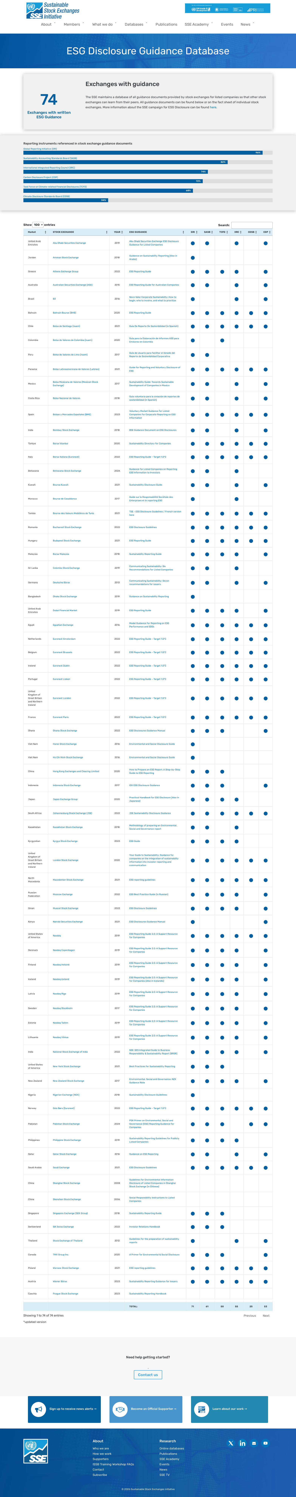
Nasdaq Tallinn (60, 1022)
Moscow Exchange (63, 894)
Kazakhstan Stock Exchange (68, 827)
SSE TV (165, 1475)
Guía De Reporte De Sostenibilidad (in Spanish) (153, 326)
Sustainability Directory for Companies (150, 443)
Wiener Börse (60, 1281)
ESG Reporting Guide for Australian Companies (154, 285)
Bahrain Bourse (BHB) (64, 312)
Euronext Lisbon (61, 679)
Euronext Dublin (61, 665)
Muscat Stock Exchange (65, 908)
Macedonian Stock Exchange (68, 879)
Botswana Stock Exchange (67, 471)
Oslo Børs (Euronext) (64, 1108)
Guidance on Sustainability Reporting (149, 596)
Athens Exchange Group (65, 271)
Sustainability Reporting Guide (145, 554)
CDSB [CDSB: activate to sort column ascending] (251, 232)
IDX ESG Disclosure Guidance (144, 785)
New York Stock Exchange (66, 1066)
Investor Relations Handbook (144, 1226)
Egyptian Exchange (63, 625)
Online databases (172, 1448)
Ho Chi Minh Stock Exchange (68, 757)
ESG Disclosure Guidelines (143, 527)
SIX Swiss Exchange (63, 1226)
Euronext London (62, 698)
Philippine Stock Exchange (67, 1140)
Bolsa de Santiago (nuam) (66, 326)
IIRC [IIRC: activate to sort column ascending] (236, 232)
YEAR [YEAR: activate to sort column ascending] (117, 232)
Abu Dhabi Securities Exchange (69, 243)
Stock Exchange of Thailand (67, 1240)
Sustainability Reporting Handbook (147, 1293)
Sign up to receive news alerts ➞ (72, 1409)
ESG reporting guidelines (142, 879)
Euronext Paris (61, 717)
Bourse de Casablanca (65, 498)
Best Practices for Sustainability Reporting (152, 1066)
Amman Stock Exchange (66, 257)
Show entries (39, 225)
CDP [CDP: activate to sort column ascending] (265, 232)
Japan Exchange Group (65, 799)
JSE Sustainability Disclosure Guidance (150, 813)
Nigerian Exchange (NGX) (66, 1095)
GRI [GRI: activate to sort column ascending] (193, 232)
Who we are (101, 1448)
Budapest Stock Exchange (67, 540)
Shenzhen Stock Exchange (67, 1199)
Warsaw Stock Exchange (66, 1268)
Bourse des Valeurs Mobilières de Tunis (73, 513)
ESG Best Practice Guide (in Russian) (148, 894)
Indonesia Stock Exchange (67, 785)
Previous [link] (250, 1315)
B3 (54, 298)
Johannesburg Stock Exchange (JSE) (72, 813)
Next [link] (266, 1315)
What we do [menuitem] (103, 25)
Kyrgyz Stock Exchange (65, 841)
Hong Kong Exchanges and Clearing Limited (76, 771)
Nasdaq (57, 935)
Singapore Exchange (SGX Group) (70, 1213)
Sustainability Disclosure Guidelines (148, 1095)
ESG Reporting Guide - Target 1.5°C (147, 457)
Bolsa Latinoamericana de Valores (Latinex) (76, 369)
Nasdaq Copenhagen (64, 950)
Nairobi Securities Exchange (68, 921)
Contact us (148, 1375)
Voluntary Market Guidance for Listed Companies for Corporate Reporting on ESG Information (152, 414)
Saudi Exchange (61, 1167)
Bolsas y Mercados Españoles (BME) (72, 414)
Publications (168, 1454)
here (213, 107)
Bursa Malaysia (61, 554)
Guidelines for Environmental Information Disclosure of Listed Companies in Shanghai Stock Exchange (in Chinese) (152, 1183)
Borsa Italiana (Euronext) (66, 457)
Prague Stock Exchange (65, 1293)
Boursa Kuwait (60, 484)
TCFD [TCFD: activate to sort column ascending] (222, 232)
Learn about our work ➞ (230, 1409)
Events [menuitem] (227, 24)
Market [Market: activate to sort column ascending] (32, 232)
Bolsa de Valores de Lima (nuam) (70, 354)
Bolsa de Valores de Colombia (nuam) (72, 340)
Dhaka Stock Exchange (65, 596)
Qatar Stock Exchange (64, 1154)
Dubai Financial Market (65, 610)
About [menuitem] (47, 25)
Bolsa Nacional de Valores (66, 398)
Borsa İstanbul (60, 443)
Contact (98, 1469)
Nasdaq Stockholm (63, 1008)
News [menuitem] (246, 25)
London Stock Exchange (65, 860)
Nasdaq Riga (59, 993)
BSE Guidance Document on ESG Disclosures (153, 430)
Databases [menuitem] (135, 25)
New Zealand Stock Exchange (68, 1081)
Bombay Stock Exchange (66, 430)
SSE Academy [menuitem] (197, 25)
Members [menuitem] (73, 25)
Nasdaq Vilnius (60, 1037)
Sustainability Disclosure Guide (145, 484)
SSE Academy (169, 1459)
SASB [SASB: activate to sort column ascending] (207, 232)
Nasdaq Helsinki (61, 964)
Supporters (101, 1459)
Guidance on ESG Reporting (143, 1154)
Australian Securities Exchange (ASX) (72, 285)
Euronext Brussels (62, 652)
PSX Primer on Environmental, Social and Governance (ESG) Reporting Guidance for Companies (151, 1124)
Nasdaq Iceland (61, 979)
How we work (102, 1454)
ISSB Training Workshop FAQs (113, 1464)
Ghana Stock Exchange (65, 730)
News (163, 1469)
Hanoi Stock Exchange (65, 744)
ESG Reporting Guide (140, 271)
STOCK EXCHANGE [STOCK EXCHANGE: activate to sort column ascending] (63, 232)
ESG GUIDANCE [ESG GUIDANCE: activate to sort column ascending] (138, 232)
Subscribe (100, 1475)
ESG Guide (134, 841)
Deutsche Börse (61, 582)
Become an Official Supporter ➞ (153, 1409)
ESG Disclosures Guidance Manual (147, 730)
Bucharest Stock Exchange (67, 527)
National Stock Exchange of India (70, 1052)
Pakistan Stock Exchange (66, 1124)
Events (164, 1464)
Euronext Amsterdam (64, 639)
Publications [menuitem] (166, 24)
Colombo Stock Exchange (66, 568)
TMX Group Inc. (61, 1254)
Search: (245, 225)
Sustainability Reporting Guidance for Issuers (153, 1281)
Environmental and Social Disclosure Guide (152, 744)
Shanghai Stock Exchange (66, 1183)
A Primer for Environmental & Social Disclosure (154, 1254)
